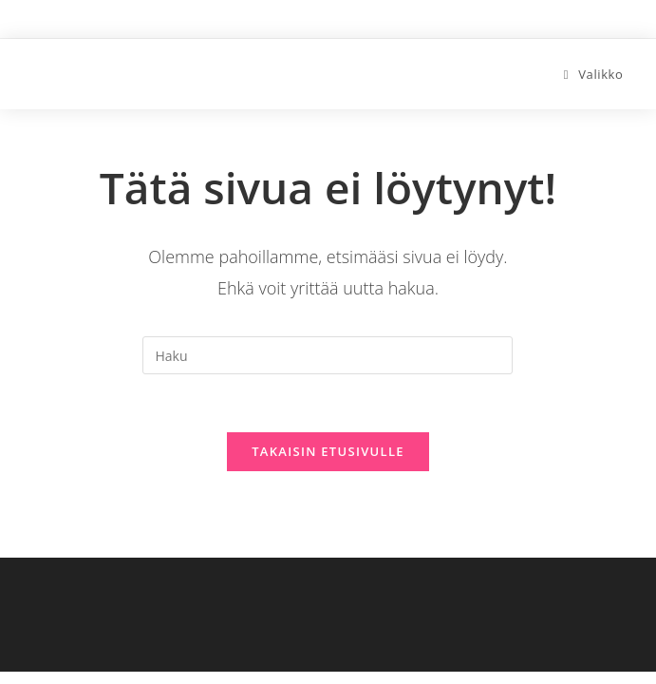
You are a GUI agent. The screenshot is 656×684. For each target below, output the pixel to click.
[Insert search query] (327, 355)
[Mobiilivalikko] (594, 74)
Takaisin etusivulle (328, 451)
